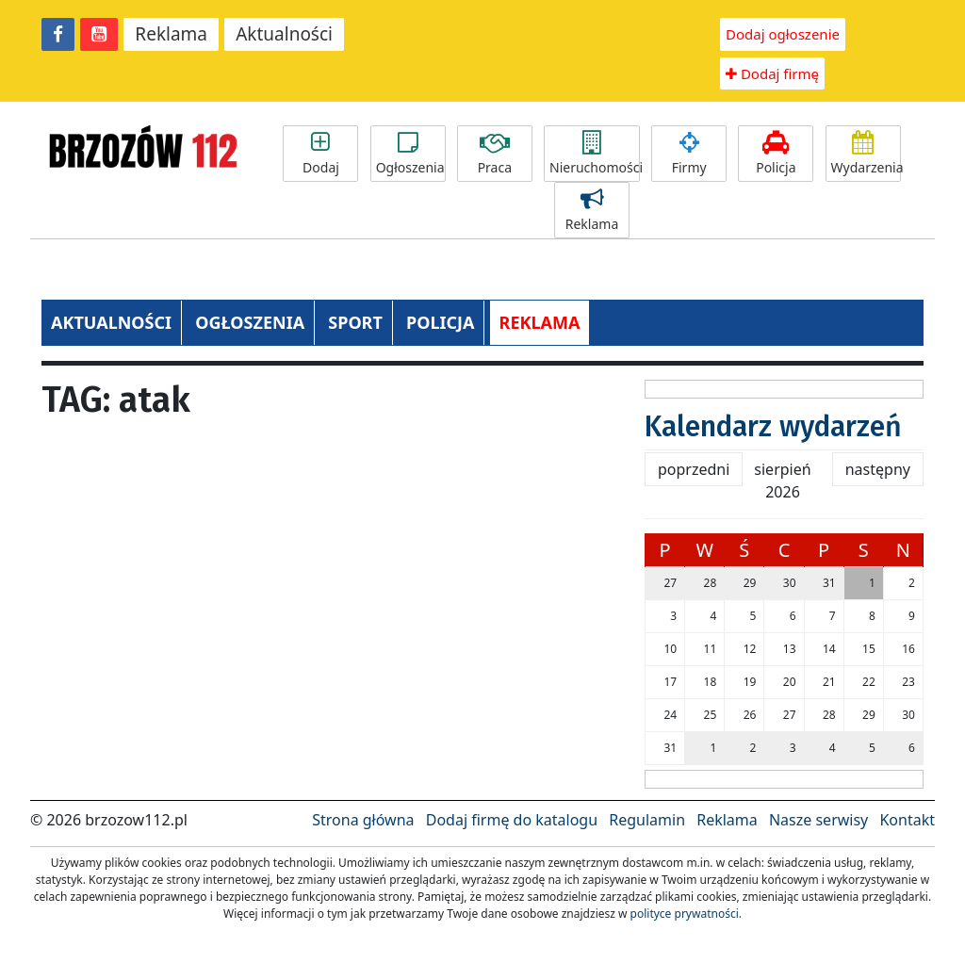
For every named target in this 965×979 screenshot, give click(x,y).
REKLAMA (540, 322)
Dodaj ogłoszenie (783, 33)
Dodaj (320, 153)
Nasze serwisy (818, 819)
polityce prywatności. (686, 914)
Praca (495, 153)
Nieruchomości (594, 153)
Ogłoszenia (410, 153)
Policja (776, 153)
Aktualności (284, 34)
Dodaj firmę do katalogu (511, 819)
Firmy (689, 153)
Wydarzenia (866, 153)
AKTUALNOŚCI (111, 322)
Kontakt (907, 819)
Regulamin (647, 819)
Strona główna (363, 819)
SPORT (355, 322)
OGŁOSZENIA (249, 322)
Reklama (171, 34)
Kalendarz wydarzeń (773, 427)
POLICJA (440, 322)
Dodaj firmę (772, 73)
